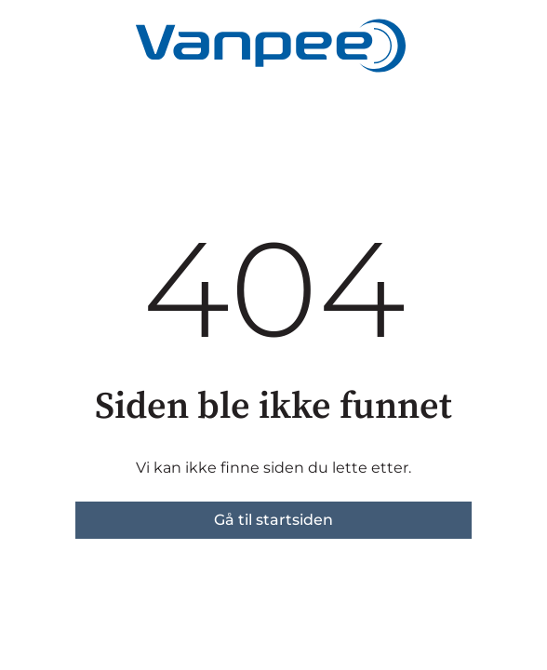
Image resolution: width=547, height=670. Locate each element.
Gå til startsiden (273, 520)
